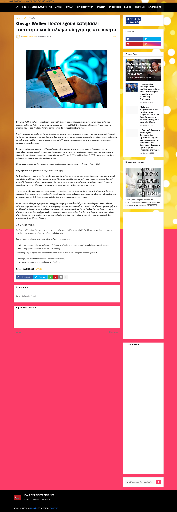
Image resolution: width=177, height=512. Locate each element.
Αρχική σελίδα (21, 18)
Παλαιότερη (113, 332)
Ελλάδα (32, 18)
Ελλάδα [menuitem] (69, 7)
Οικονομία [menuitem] (140, 7)
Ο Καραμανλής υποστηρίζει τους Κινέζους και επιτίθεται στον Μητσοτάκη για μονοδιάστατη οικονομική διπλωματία (150, 92)
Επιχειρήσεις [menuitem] (115, 7)
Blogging (34, 508)
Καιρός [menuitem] (127, 7)
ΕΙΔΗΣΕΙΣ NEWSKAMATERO (33, 7)
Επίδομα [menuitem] (101, 7)
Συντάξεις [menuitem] (153, 7)
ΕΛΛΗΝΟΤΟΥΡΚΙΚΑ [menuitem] (84, 7)
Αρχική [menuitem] (58, 7)
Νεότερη (18, 332)
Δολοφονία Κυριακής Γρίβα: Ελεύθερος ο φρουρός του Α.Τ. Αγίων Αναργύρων (142, 69)
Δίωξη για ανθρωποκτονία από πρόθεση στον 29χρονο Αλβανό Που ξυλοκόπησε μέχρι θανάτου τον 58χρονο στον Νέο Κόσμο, (149, 114)
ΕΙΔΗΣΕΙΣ (54, 508)
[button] (160, 7)
